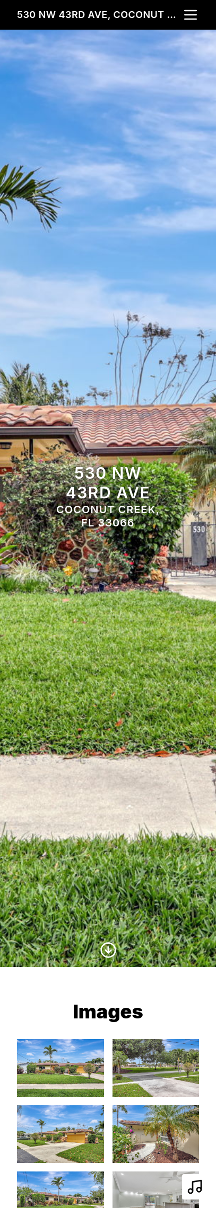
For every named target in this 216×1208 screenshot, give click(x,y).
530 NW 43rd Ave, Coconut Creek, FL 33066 (99, 14)
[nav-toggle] (190, 14)
